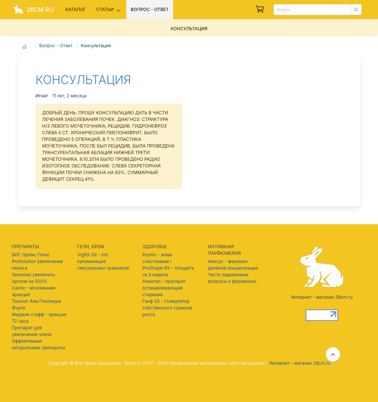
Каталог (75, 9)
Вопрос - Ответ (55, 45)
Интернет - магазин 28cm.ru (299, 363)
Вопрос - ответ (150, 9)
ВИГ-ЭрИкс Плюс (31, 254)
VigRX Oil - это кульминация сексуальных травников (103, 261)
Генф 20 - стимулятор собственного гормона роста (167, 307)
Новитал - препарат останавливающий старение (163, 287)
